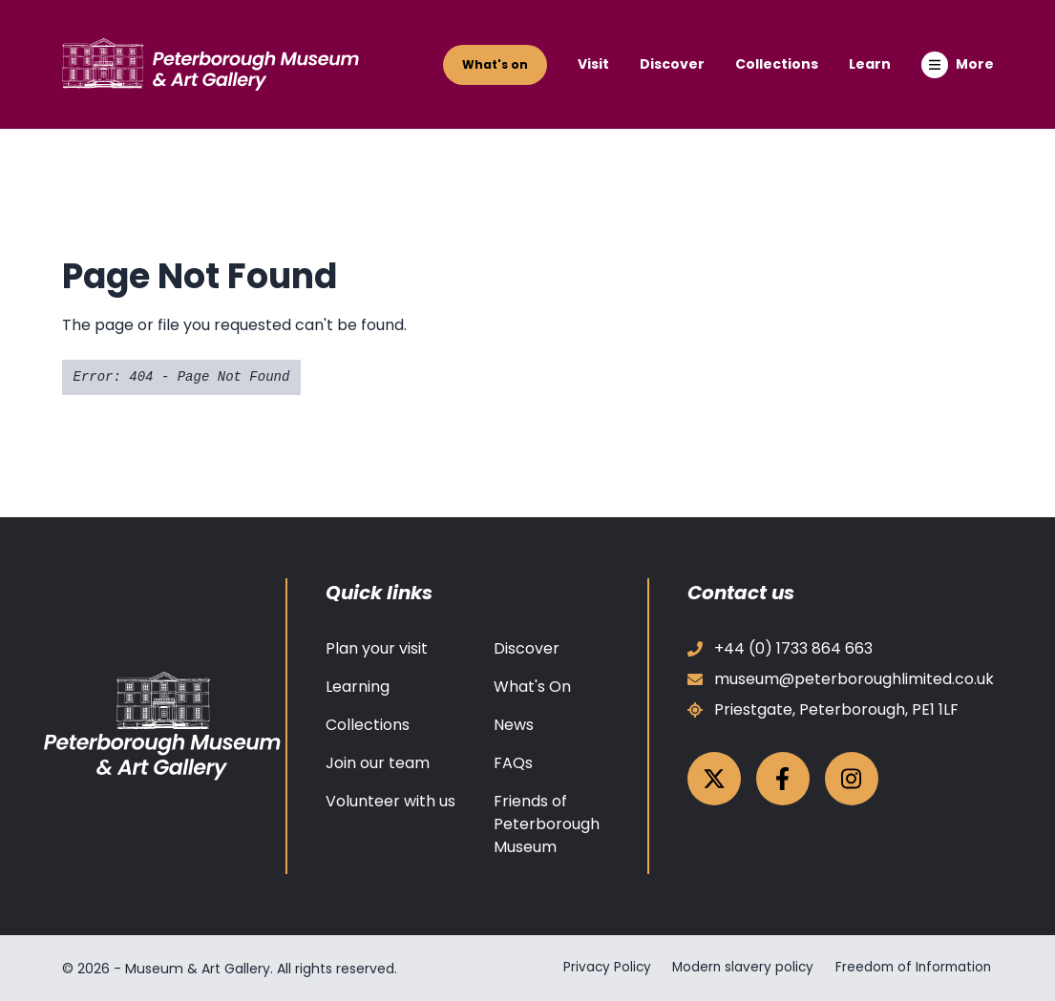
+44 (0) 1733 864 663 (780, 648)
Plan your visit (377, 648)
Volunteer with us (390, 801)
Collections (776, 63)
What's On (532, 687)
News (514, 725)
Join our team (378, 763)
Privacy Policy (598, 967)
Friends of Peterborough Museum (547, 824)
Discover (672, 63)
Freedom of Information (913, 967)
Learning (358, 687)
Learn (870, 63)
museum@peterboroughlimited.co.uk (840, 679)
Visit (593, 63)
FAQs (513, 763)
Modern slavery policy (737, 967)
